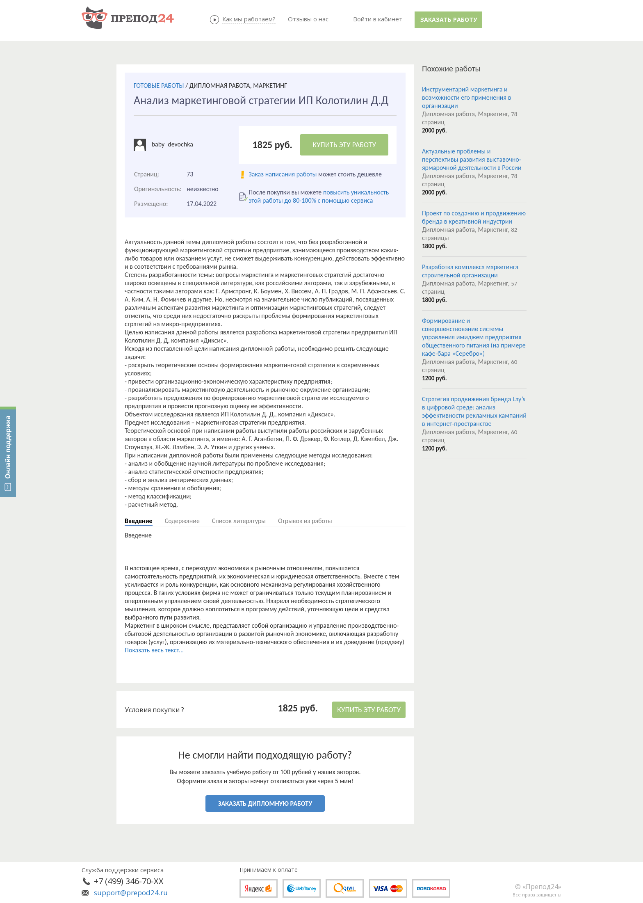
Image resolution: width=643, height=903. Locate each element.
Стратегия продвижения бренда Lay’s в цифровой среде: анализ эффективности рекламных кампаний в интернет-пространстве (474, 411)
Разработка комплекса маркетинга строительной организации (470, 271)
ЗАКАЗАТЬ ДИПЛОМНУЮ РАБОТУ (265, 803)
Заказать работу (448, 19)
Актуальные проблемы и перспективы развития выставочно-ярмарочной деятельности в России (472, 159)
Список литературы (239, 521)
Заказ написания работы (283, 174)
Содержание (182, 521)
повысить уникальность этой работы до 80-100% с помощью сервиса (319, 196)
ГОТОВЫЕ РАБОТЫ (159, 85)
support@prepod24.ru (131, 892)
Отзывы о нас (308, 19)
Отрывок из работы (305, 521)
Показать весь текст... (154, 650)
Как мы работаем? (249, 19)
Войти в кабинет (377, 19)
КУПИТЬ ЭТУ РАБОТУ (344, 144)
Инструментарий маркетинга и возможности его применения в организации (466, 97)
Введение (139, 521)
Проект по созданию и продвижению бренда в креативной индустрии (474, 217)
